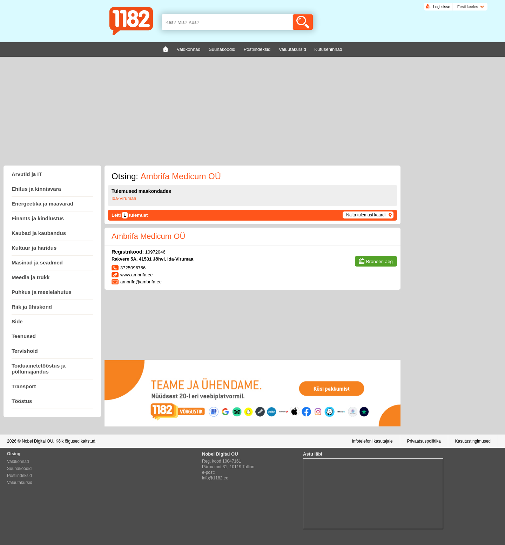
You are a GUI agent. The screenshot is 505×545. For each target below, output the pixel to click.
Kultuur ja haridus (34, 248)
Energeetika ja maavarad (42, 204)
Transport (24, 386)
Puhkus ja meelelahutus (42, 292)
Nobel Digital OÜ (37, 441)
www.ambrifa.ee (136, 274)
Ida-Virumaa (124, 198)
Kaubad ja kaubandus (39, 233)
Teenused (24, 336)
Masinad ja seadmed (37, 262)
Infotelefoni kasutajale (372, 441)
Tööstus (22, 401)
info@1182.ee (215, 478)
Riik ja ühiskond (32, 307)
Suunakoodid (19, 468)
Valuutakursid (19, 482)
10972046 (155, 252)
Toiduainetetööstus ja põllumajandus (39, 369)
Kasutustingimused (473, 441)
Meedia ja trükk (30, 277)
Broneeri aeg (379, 261)
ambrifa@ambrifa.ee (141, 281)
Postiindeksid (19, 475)
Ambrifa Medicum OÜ (148, 236)
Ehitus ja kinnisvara (36, 189)
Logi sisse (441, 7)
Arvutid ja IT (27, 174)
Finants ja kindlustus (38, 218)
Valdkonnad (18, 461)
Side (17, 321)
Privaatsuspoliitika (424, 441)
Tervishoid (25, 351)
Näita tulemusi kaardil (366, 215)
